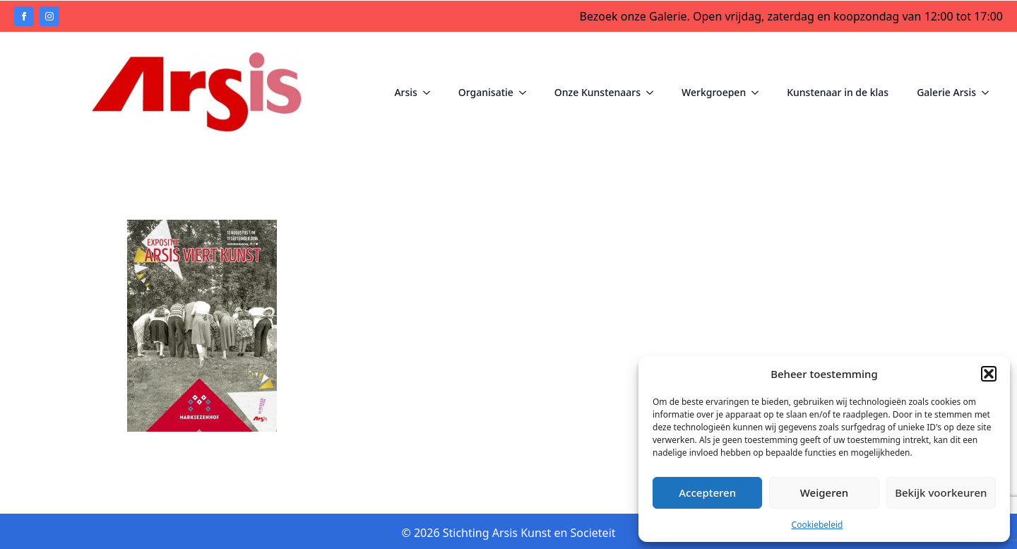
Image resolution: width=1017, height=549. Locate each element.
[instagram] (49, 16)
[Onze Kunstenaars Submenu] (654, 92)
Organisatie (485, 92)
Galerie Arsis (946, 92)
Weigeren (824, 492)
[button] (989, 374)
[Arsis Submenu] (430, 92)
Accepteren (707, 492)
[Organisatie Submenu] (526, 92)
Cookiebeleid (817, 525)
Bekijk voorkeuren (941, 492)
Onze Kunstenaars (597, 92)
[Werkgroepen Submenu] (759, 92)
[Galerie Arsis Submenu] (989, 92)
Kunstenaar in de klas (837, 92)
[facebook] (24, 16)
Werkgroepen (714, 92)
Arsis (405, 92)
